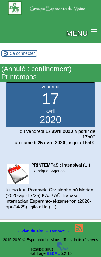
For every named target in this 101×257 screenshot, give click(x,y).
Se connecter (22, 53)
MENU (77, 33)
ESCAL (53, 253)
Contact (56, 231)
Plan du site (31, 231)
